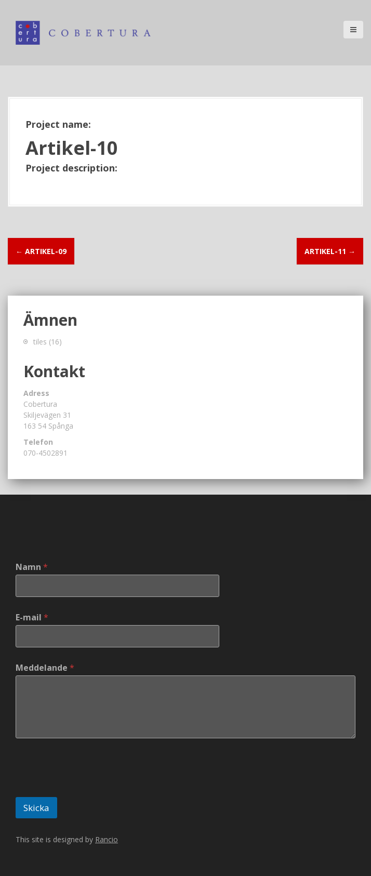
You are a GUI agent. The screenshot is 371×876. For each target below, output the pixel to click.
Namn (32, 567)
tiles (40, 342)
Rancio (106, 839)
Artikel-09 (41, 251)
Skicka (36, 808)
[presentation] (95, 790)
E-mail (32, 617)
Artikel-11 (329, 251)
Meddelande (45, 668)
